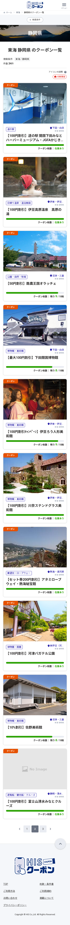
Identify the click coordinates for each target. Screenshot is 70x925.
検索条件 (36, 19)
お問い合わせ (10, 898)
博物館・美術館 (15, 351)
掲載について (47, 898)
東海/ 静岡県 (57, 129)
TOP (5, 884)
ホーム (9, 12)
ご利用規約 (45, 891)
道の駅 (10, 129)
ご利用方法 (9, 891)
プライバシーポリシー (15, 905)
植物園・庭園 (14, 647)
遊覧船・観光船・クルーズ (21, 795)
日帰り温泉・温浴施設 (19, 203)
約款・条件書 (47, 884)
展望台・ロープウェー (18, 573)
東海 (18, 12)
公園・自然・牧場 (16, 277)
